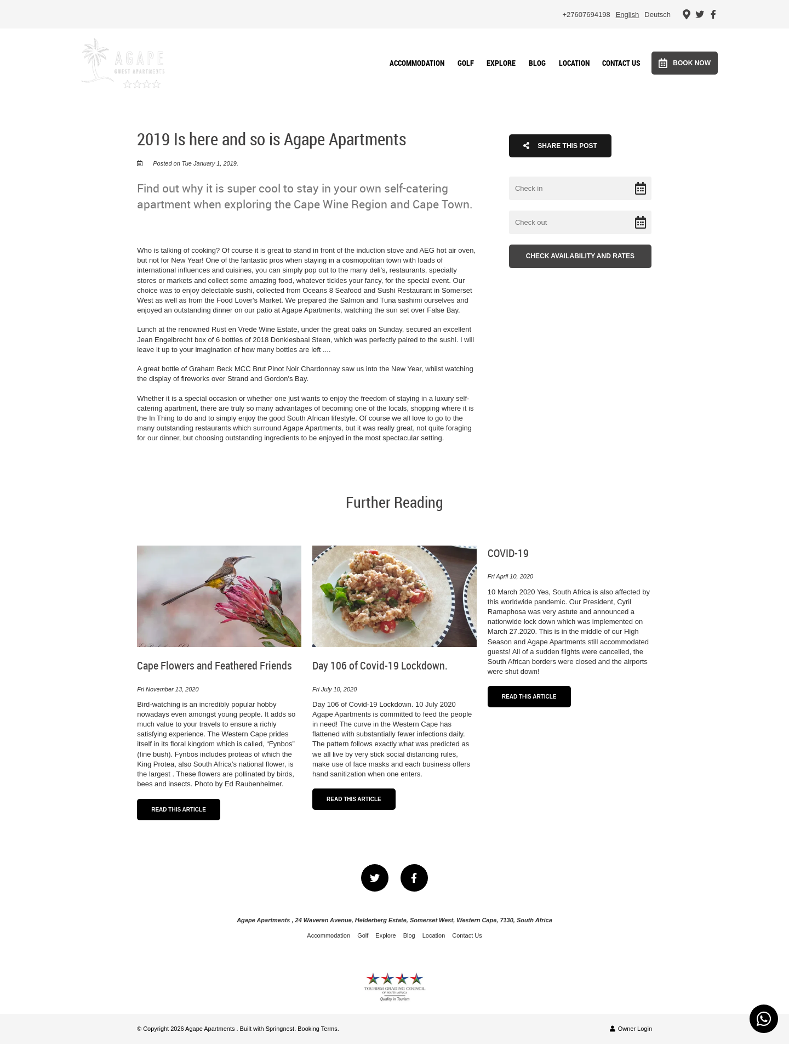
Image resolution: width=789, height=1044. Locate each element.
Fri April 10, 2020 (510, 577)
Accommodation (417, 63)
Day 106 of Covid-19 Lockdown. (380, 665)
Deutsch (657, 14)
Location (574, 63)
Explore (501, 63)
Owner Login (631, 1028)
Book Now (685, 63)
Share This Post (560, 146)
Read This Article (178, 810)
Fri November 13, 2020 (167, 689)
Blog (537, 63)
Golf (466, 63)
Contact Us (621, 63)
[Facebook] (713, 14)
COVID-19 (508, 553)
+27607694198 (586, 14)
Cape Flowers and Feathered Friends (214, 665)
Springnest (280, 1028)
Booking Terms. (318, 1028)
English (627, 14)
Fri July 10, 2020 (334, 689)
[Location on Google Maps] (686, 13)
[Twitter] (699, 14)
